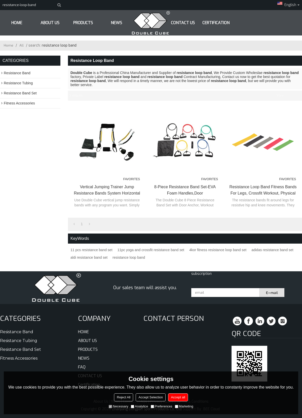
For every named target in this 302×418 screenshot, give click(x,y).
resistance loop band (128, 257)
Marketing (184, 406)
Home (8, 45)
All (21, 45)
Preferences (161, 406)
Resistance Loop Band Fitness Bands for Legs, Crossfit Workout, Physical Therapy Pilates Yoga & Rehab (263, 190)
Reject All (123, 397)
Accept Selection (150, 397)
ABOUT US (50, 22)
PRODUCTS (83, 22)
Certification (216, 22)
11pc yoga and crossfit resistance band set (151, 250)
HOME (16, 22)
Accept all (178, 397)
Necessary (118, 406)
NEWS (83, 358)
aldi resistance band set (88, 257)
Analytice (139, 406)
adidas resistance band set (272, 250)
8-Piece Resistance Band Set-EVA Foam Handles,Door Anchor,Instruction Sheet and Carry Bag (185, 190)
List (288, 95)
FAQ (82, 367)
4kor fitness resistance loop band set (217, 250)
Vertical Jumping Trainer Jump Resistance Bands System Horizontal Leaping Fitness (107, 190)
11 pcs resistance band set (91, 250)
